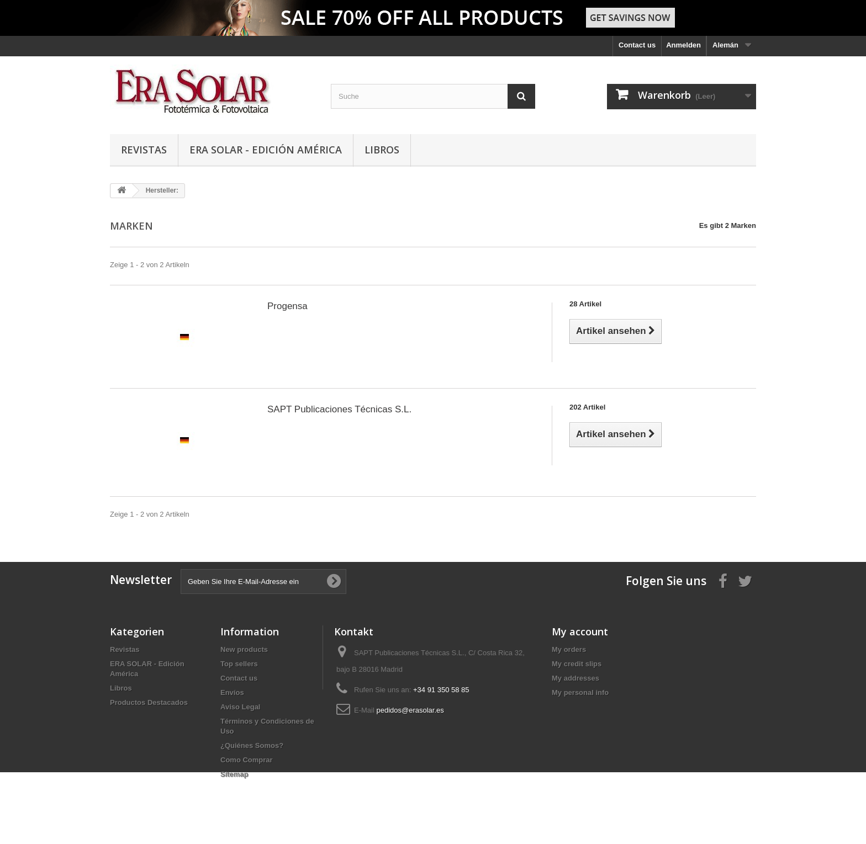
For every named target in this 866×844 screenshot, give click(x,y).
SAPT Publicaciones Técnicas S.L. (339, 409)
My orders (569, 649)
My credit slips (576, 664)
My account (580, 631)
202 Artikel (587, 407)
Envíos (232, 692)
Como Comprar (246, 760)
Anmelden (683, 45)
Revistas (144, 149)
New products (244, 649)
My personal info (580, 692)
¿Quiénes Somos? (251, 745)
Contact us (637, 45)
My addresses (575, 678)
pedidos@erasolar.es (409, 710)
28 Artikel (585, 304)
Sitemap (234, 774)
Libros (382, 149)
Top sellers (239, 664)
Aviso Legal (240, 707)
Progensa (287, 306)
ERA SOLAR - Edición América (265, 149)
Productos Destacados (149, 702)
